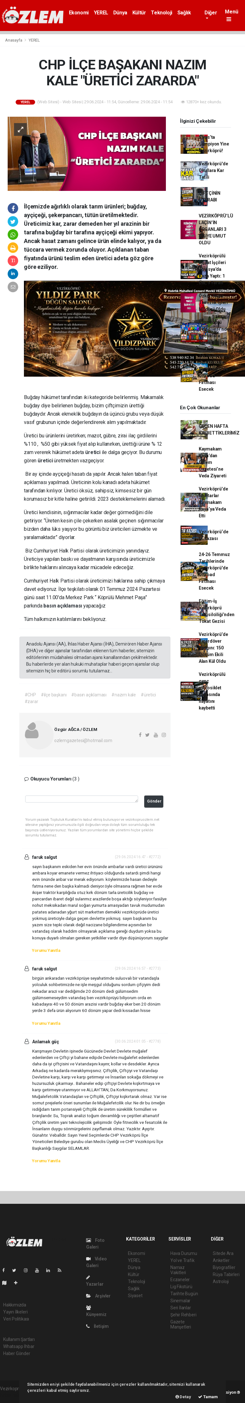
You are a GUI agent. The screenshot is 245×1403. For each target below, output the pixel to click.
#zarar (31, 701)
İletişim (97, 1326)
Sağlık (184, 13)
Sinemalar (180, 1300)
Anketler (221, 1260)
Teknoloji (161, 13)
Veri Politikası (16, 1318)
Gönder (154, 801)
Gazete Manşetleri (180, 1324)
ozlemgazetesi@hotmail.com (83, 740)
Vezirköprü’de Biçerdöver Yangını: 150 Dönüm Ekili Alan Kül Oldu (213, 648)
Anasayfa (14, 40)
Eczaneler (180, 1279)
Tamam (208, 1396)
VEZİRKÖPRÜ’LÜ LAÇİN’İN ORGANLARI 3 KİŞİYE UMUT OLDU (216, 229)
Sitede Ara (223, 1253)
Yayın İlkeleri (15, 1311)
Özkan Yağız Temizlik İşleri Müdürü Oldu (213, 302)
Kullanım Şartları (19, 1339)
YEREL (101, 13)
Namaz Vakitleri (178, 1270)
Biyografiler (224, 1267)
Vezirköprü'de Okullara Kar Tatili (213, 170)
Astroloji (221, 1281)
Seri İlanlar (180, 1307)
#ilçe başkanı (54, 694)
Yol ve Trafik (182, 1260)
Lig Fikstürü (181, 1286)
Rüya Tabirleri (226, 1274)
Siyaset (135, 1295)
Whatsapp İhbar (18, 1346)
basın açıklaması (63, 606)
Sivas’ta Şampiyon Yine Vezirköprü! (214, 144)
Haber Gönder (16, 1353)
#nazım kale (123, 694)
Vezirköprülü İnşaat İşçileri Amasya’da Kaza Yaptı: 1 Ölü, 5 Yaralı (212, 269)
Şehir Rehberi (183, 1314)
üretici (93, 452)
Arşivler (98, 1295)
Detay (183, 1396)
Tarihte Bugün (184, 1293)
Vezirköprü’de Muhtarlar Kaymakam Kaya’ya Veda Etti (213, 502)
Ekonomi (79, 13)
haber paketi (12, 1395)
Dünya (120, 13)
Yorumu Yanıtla (46, 950)
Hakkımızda (14, 1304)
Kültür (139, 13)
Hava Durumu (183, 1253)
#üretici (148, 694)
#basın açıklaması (89, 694)
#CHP (30, 694)
